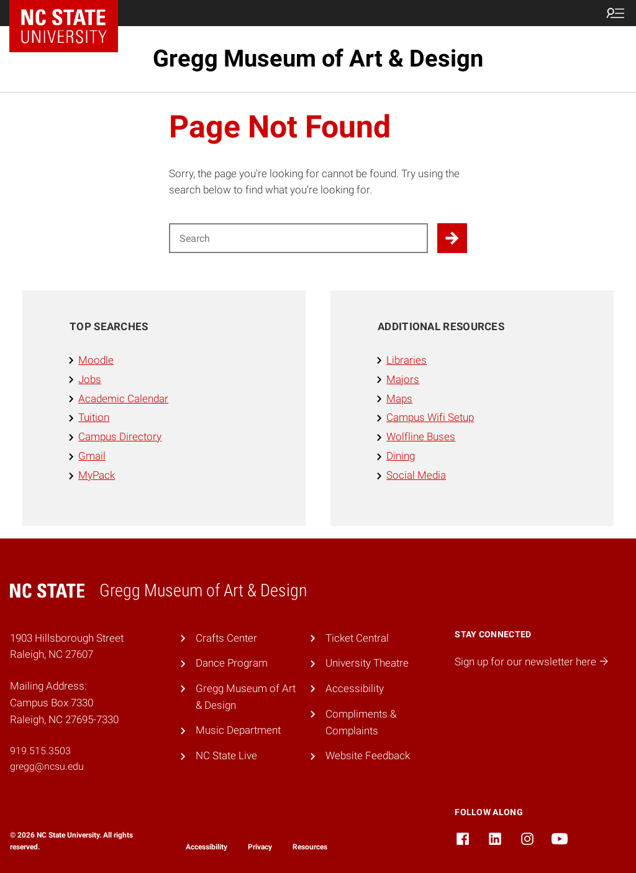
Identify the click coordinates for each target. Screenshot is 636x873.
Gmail (92, 456)
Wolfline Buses (420, 436)
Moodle (96, 360)
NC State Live (226, 755)
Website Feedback (367, 755)
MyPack (96, 475)
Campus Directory (119, 436)
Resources (310, 847)
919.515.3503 (40, 751)
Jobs (89, 379)
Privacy (260, 847)
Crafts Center (226, 638)
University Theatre (367, 663)
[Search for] (298, 238)
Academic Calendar (123, 398)
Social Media (416, 475)
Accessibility (354, 688)
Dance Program (232, 663)
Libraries (406, 360)
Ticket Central (357, 638)
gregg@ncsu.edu (47, 766)
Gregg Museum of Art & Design (318, 58)
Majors (402, 379)
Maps (399, 398)
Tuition (93, 417)
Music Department (238, 730)
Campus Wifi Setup (430, 417)
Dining (400, 456)
